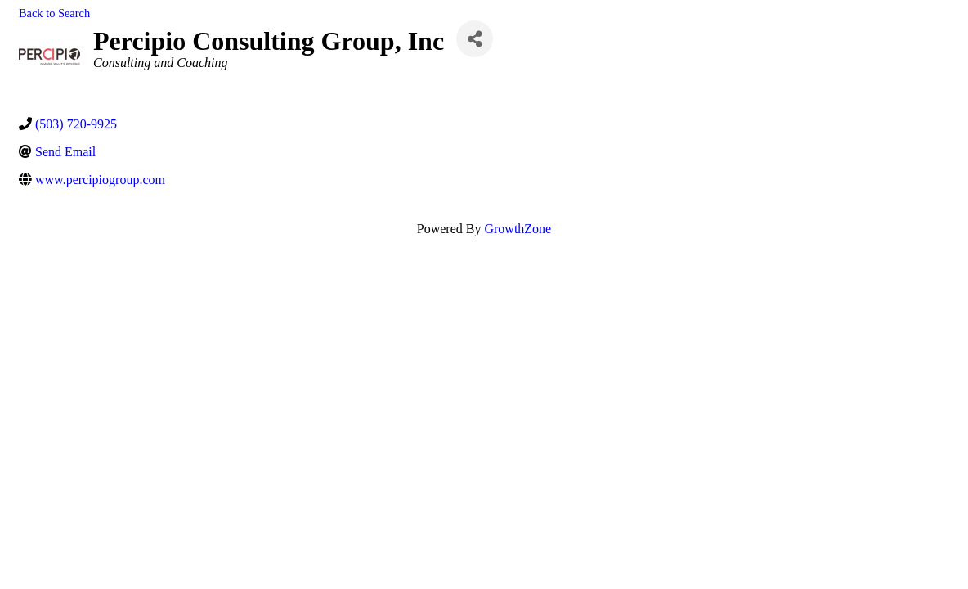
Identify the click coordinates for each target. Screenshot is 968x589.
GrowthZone (517, 229)
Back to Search (54, 13)
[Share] (474, 38)
